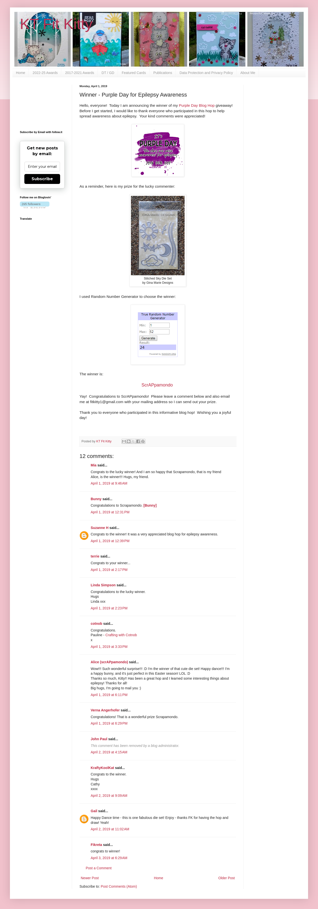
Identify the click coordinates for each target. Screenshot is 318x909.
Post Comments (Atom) (119, 886)
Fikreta (96, 845)
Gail (94, 811)
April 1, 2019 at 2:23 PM (109, 608)
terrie (95, 556)
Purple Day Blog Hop (197, 105)
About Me (247, 73)
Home (20, 73)
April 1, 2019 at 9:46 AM (109, 483)
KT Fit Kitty (56, 24)
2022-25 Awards (45, 73)
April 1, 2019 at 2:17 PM (109, 570)
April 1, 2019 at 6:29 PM (109, 723)
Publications (162, 73)
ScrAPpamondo (157, 385)
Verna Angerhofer (105, 710)
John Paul (99, 739)
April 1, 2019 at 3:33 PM (109, 647)
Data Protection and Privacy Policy (206, 73)
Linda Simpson (103, 585)
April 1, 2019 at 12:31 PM (110, 512)
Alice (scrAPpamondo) (109, 662)
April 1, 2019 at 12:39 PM (110, 541)
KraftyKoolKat (102, 768)
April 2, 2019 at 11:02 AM (110, 829)
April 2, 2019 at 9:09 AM (109, 796)
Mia (93, 465)
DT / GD (108, 73)
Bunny (96, 499)
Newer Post (90, 878)
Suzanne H (100, 528)
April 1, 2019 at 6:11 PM (109, 695)
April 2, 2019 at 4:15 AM (109, 752)
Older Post (226, 878)
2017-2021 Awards (79, 73)
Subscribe (42, 178)
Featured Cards (134, 73)
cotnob (96, 624)
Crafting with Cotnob (121, 635)
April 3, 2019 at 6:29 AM (109, 858)
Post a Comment (99, 868)
